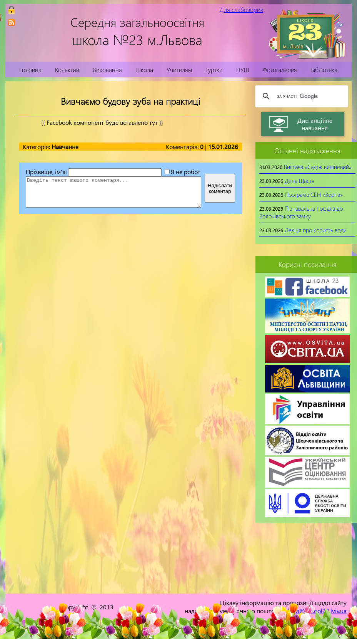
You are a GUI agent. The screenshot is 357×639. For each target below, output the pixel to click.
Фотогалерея (280, 69)
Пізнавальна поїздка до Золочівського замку (301, 212)
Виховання (107, 69)
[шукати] (300, 96)
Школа (144, 69)
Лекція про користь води (316, 230)
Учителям (179, 69)
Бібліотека (323, 69)
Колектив (67, 69)
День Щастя (299, 180)
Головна (30, 69)
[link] (11, 22)
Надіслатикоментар (220, 188)
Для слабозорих (241, 9)
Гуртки (214, 69)
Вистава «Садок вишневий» (318, 167)
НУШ (242, 69)
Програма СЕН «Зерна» (314, 194)
